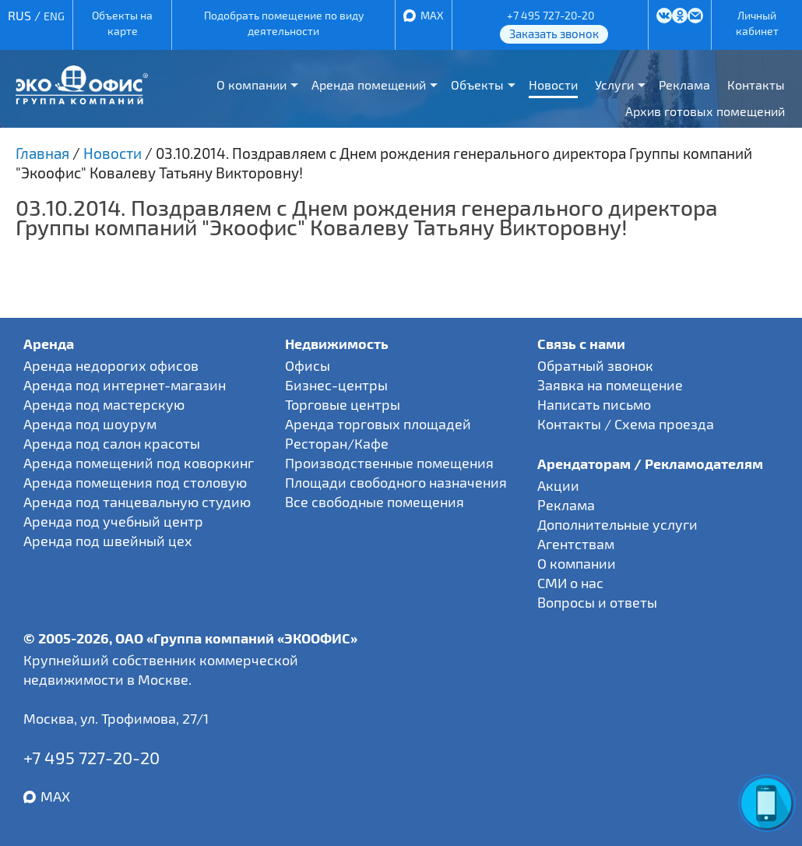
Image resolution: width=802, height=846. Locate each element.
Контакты (756, 84)
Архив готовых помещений (705, 111)
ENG (54, 16)
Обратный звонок (595, 365)
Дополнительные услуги (617, 524)
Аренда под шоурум (90, 423)
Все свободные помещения (374, 501)
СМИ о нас (570, 582)
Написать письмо (594, 404)
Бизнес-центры (336, 384)
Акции (558, 485)
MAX (432, 15)
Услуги (614, 84)
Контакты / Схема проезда (625, 423)
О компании (251, 84)
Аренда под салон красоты (111, 443)
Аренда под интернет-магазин (124, 384)
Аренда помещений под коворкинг (138, 462)
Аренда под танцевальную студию (137, 501)
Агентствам (575, 543)
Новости (553, 84)
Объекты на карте (122, 23)
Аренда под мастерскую (104, 404)
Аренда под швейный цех (107, 540)
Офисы (307, 365)
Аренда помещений (368, 84)
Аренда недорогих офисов (111, 365)
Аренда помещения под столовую (135, 482)
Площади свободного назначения (396, 482)
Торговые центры (342, 404)
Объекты (477, 84)
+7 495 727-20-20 (550, 15)
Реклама (684, 84)
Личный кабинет (757, 23)
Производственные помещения (389, 462)
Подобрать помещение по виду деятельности (284, 23)
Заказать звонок (554, 33)
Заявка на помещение (610, 384)
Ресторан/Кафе (337, 443)
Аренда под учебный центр (113, 521)
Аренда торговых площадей (378, 423)
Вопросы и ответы (597, 602)
